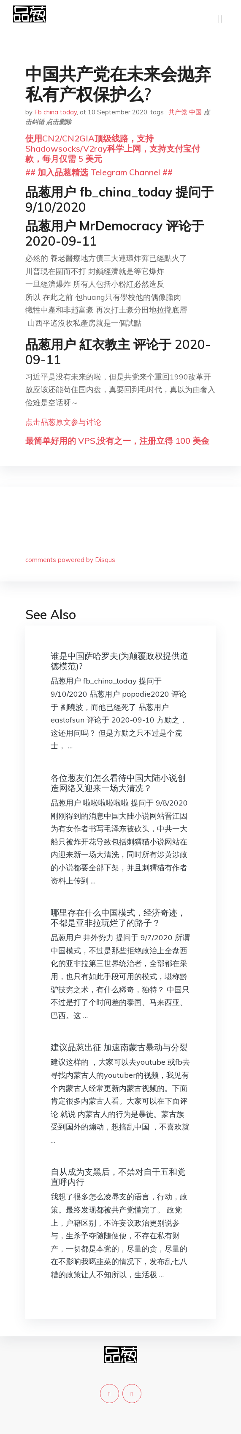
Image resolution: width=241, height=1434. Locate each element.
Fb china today (55, 112)
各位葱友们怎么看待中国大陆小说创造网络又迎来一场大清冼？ (118, 782)
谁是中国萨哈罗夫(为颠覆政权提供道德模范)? (119, 661)
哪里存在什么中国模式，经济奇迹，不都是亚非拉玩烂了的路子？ (118, 917)
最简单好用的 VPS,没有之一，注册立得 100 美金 (117, 440)
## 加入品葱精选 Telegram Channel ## (99, 172)
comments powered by (70, 560)
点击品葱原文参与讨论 (63, 422)
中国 (195, 112)
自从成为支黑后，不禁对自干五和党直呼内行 (118, 1176)
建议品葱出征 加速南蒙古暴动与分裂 (119, 1047)
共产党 (177, 112)
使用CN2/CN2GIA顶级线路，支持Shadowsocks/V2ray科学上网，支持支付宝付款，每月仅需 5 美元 (112, 148)
